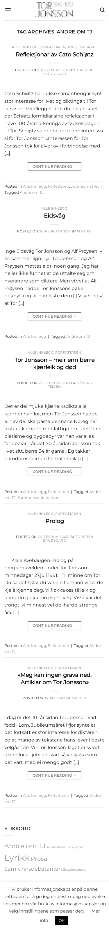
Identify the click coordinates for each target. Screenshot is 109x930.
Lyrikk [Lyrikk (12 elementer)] (17, 858)
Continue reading (55, 166)
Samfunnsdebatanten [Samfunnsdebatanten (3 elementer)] (33, 869)
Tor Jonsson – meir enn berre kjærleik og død (54, 363)
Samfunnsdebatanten (38, 497)
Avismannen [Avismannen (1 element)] (56, 847)
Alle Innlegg (25, 47)
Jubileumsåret (82, 47)
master (84, 231)
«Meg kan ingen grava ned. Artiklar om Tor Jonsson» (55, 678)
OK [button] (62, 920)
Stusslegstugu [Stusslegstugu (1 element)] (74, 870)
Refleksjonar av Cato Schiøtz (54, 54)
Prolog (54, 521)
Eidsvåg (54, 215)
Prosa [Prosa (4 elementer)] (39, 858)
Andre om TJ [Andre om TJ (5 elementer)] (24, 846)
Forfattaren (52, 47)
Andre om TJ (32, 192)
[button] (7, 10)
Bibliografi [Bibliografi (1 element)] (75, 847)
